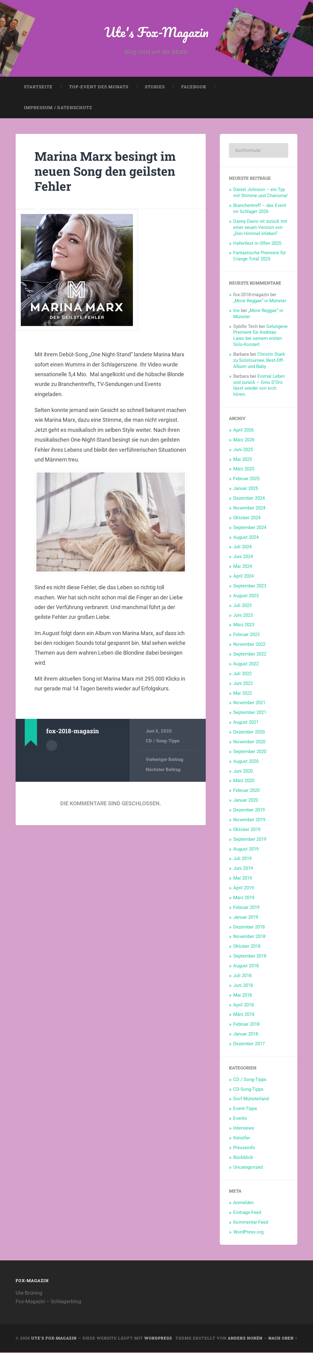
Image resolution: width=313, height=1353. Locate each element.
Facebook (193, 87)
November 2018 (249, 937)
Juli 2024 (242, 547)
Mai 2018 (242, 995)
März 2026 (243, 440)
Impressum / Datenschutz (58, 108)
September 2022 (249, 654)
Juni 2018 (243, 986)
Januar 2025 (245, 489)
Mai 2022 (242, 694)
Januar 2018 (245, 1034)
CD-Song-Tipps (248, 1090)
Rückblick (243, 1158)
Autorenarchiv (51, 745)
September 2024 (249, 528)
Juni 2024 (243, 557)
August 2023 (246, 596)
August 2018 (246, 966)
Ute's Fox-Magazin (156, 32)
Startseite (38, 87)
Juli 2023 (242, 606)
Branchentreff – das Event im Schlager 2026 (259, 209)
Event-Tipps (245, 1109)
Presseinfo (244, 1148)
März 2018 (243, 1015)
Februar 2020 (246, 791)
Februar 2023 (246, 635)
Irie (236, 311)
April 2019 (243, 888)
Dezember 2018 (249, 927)
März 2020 (243, 781)
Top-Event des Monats (98, 87)
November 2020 (249, 742)
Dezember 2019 (249, 810)
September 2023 (249, 586)
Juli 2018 (242, 976)
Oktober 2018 (246, 947)
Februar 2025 (246, 479)
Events (240, 1119)
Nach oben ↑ (282, 1338)
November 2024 (249, 508)
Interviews (243, 1128)
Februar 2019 (246, 908)
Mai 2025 (242, 460)
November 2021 (249, 703)
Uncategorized (248, 1168)
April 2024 (243, 576)
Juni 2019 (243, 869)
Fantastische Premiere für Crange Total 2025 (259, 256)
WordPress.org (248, 1232)
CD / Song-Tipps (163, 741)
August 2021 (246, 723)
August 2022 (246, 664)
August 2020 (246, 762)
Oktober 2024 (246, 518)
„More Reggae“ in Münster (259, 301)
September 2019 (249, 840)
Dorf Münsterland (251, 1099)
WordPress (158, 1338)
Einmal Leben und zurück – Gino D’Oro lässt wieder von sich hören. (259, 386)
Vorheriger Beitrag (164, 760)
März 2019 (243, 898)
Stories (155, 87)
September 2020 (249, 752)
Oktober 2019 (246, 830)
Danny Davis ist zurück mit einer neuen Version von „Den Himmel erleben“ (260, 228)
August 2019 (246, 849)
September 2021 (249, 713)
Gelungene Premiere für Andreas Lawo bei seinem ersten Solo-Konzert (260, 336)
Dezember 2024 (249, 499)
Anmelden (243, 1203)
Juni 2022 (243, 684)
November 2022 (249, 645)
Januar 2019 (245, 918)
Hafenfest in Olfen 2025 (257, 244)
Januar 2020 (245, 800)
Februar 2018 (246, 1025)
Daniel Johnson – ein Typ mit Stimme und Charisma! (260, 193)
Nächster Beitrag (163, 770)
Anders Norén (245, 1338)
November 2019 (249, 820)
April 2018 (243, 1005)
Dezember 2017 (249, 1044)
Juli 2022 (242, 674)
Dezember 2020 (249, 732)
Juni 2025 (243, 450)
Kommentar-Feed (250, 1223)
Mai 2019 (242, 878)
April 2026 (243, 430)
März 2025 (243, 469)
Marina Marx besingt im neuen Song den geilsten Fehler (107, 171)
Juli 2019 (242, 859)
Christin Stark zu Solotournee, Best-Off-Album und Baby (259, 361)
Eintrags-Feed (247, 1213)
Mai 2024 (242, 567)
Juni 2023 (243, 616)
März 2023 (243, 625)
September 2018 (249, 956)
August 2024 (246, 538)
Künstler (241, 1138)
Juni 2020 (243, 771)
